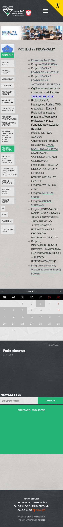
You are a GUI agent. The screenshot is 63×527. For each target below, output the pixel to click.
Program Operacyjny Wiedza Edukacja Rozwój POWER (7, 136)
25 (49, 323)
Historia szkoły (6, 72)
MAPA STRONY (31, 498)
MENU (45, 11)
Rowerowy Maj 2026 (43, 60)
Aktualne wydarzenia (7, 101)
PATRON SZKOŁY (5, 63)
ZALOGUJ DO (31, 510)
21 (13, 323)
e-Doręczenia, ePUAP (7, 229)
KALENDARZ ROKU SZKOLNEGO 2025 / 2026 (7, 159)
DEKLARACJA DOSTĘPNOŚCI (31, 502)
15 (22, 317)
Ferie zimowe (14, 351)
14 (13, 317)
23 (31, 323)
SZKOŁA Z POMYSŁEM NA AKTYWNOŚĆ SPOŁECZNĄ (45, 80)
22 (22, 323)
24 (40, 323)
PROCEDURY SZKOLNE (7, 93)
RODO (4, 214)
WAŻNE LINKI (7, 221)
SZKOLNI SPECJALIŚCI (7, 182)
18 (49, 317)
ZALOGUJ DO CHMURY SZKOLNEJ (31, 506)
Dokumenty (7, 85)
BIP (3, 208)
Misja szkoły (7, 79)
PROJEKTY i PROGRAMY (7, 149)
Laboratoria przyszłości (8, 109)
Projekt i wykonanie (31, 520)
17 (40, 317)
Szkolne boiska (5, 201)
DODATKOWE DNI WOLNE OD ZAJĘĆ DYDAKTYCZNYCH (9, 172)
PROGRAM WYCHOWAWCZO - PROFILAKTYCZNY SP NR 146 (9, 121)
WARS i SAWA (49, 64)
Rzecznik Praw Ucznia (6, 191)
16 (31, 317)
